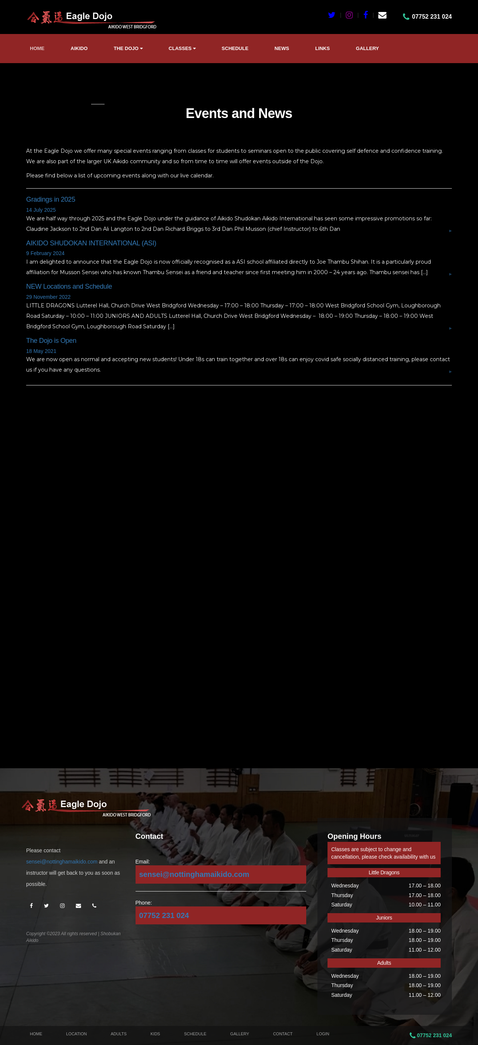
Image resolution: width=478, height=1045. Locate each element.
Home (37, 48)
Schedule (235, 48)
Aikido (79, 48)
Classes (182, 48)
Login (323, 1034)
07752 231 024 (164, 915)
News (281, 48)
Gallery (367, 48)
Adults (119, 1034)
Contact (282, 1034)
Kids (155, 1034)
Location (76, 1034)
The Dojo (128, 48)
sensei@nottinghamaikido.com (61, 862)
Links (322, 48)
